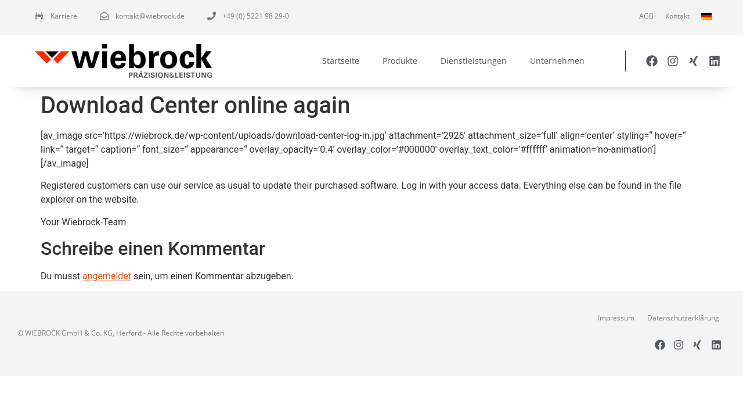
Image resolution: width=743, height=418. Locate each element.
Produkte (400, 60)
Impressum (616, 318)
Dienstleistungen (474, 60)
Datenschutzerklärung (683, 318)
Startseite (340, 60)
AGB (646, 16)
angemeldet (106, 276)
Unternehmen (557, 60)
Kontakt (677, 16)
